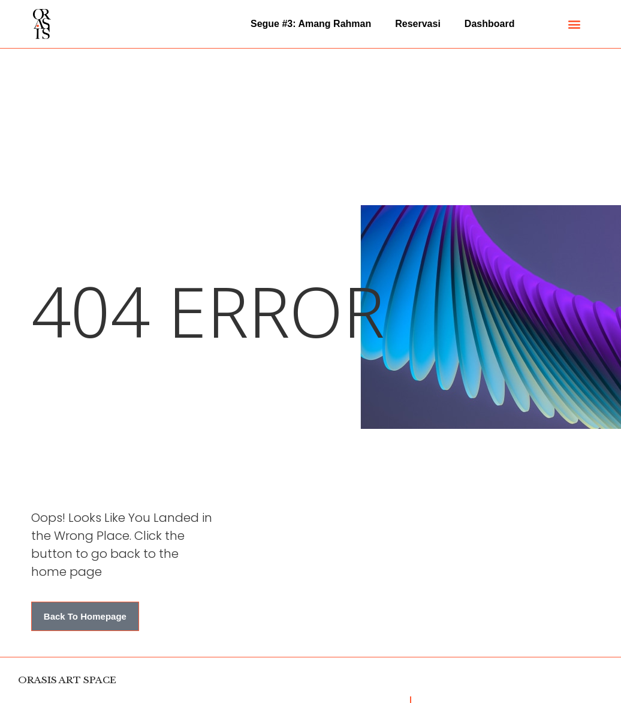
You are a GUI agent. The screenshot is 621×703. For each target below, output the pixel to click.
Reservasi (418, 24)
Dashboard (490, 24)
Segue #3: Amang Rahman (311, 24)
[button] (574, 24)
